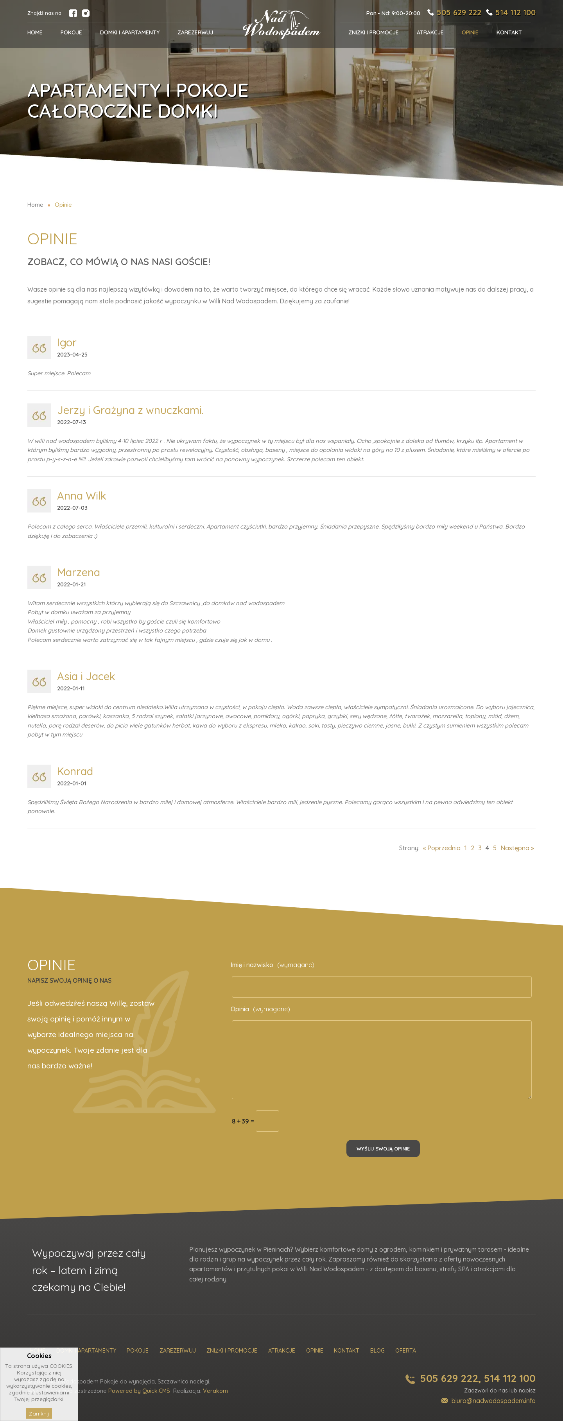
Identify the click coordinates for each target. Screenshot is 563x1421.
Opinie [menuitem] (470, 32)
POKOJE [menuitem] (71, 32)
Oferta (405, 1351)
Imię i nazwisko (272, 965)
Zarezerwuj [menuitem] (195, 32)
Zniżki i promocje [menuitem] (373, 32)
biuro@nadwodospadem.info (494, 1401)
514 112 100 (515, 12)
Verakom (215, 1390)
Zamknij (39, 1413)
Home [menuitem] (35, 32)
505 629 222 (459, 12)
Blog (377, 1351)
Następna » (517, 848)
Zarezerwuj (178, 1351)
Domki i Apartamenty (86, 1351)
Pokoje (138, 1351)
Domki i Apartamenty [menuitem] (130, 32)
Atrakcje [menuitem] (430, 32)
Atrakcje (281, 1351)
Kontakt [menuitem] (509, 32)
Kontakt (346, 1351)
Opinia (260, 1009)
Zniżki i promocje (231, 1351)
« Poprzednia (442, 848)
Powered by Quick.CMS (139, 1390)
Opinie (314, 1351)
